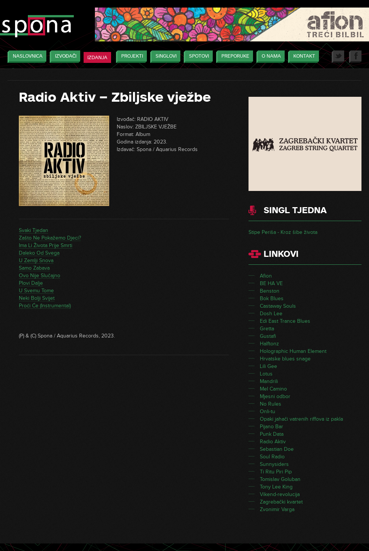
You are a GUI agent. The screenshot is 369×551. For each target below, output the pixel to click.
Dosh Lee (271, 313)
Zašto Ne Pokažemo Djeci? (50, 238)
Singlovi (164, 56)
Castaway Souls (278, 306)
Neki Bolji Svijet (37, 298)
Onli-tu (267, 411)
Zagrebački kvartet (281, 502)
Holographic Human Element (293, 351)
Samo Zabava (34, 268)
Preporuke (233, 56)
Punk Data (272, 434)
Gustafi (268, 336)
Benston (269, 291)
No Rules (270, 404)
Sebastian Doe (277, 449)
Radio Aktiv (273, 441)
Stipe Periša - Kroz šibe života (283, 232)
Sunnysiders (274, 464)
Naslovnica (26, 56)
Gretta (267, 328)
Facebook (355, 56)
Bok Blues (272, 298)
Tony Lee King (276, 487)
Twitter (338, 56)
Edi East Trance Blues (285, 321)
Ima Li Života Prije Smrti (45, 245)
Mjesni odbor (275, 396)
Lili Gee (268, 366)
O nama (269, 56)
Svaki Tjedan (33, 230)
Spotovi (197, 56)
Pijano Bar (271, 426)
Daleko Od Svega (39, 253)
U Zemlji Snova (36, 260)
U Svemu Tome (36, 290)
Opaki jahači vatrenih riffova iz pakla (301, 419)
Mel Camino (273, 389)
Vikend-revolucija (280, 494)
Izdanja (97, 57)
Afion (266, 276)
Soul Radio (272, 456)
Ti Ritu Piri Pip (276, 472)
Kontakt (302, 56)
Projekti (130, 56)
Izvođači (63, 56)
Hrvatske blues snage (285, 359)
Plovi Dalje (31, 283)
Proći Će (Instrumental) (45, 305)
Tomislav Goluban (280, 479)
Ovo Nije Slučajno (39, 275)
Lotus (266, 374)
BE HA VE (271, 283)
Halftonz (269, 343)
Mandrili (269, 381)
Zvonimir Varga (277, 509)
